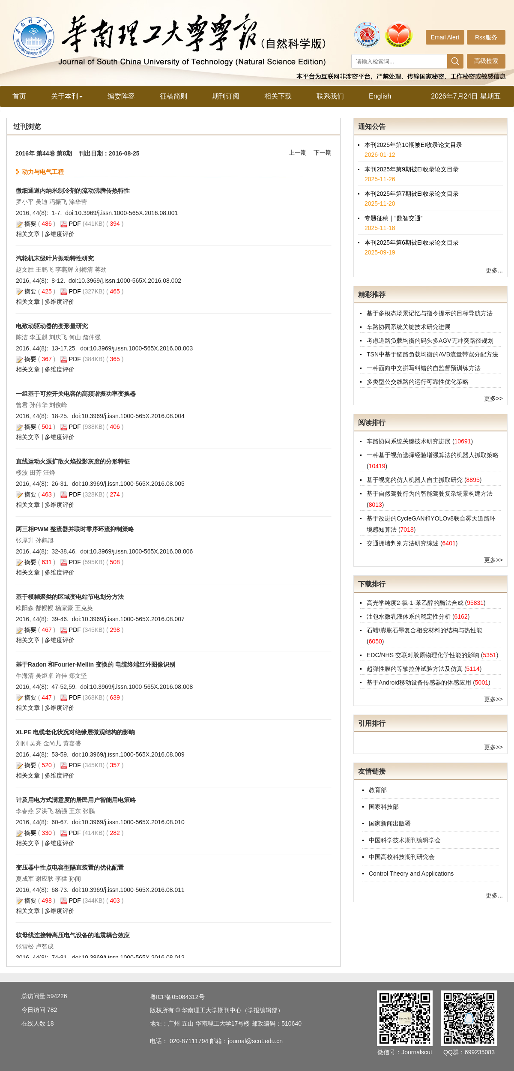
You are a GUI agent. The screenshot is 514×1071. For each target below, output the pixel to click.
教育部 (378, 790)
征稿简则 (173, 96)
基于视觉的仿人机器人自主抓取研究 (415, 479)
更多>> (493, 398)
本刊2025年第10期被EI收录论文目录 (413, 152)
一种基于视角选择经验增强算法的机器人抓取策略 (433, 455)
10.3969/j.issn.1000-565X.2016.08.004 (133, 416)
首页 (19, 96)
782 (52, 1009)
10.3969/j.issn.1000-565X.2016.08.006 (141, 551)
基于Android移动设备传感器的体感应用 (420, 682)
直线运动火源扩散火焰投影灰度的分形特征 (73, 461)
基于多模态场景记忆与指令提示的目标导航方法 (430, 313)
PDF (75, 223)
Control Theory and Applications (411, 873)
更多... (494, 270)
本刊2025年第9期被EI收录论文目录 (412, 177)
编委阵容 (121, 96)
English (380, 96)
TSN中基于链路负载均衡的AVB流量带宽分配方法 (432, 354)
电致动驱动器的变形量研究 (52, 326)
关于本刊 (67, 96)
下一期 (323, 152)
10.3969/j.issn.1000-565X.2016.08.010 (133, 822)
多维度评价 (60, 233)
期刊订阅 (225, 96)
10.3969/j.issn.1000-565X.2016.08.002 (130, 280)
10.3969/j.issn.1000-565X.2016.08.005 (133, 483)
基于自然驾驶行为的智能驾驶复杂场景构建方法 (430, 493)
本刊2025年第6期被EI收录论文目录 (412, 250)
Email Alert (445, 37)
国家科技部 (384, 806)
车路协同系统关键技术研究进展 (409, 326)
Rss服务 (486, 37)
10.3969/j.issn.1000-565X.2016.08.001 (126, 212)
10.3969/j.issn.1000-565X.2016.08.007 (133, 619)
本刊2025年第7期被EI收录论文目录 (412, 201)
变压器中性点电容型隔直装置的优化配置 (70, 867)
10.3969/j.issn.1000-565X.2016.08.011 (133, 889)
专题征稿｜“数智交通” (393, 225)
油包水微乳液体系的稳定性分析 (409, 616)
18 (50, 1023)
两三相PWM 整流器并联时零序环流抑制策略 (75, 529)
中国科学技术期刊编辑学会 (405, 840)
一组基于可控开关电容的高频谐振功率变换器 (76, 393)
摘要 (30, 223)
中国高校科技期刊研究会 (402, 856)
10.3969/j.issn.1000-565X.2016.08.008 (141, 686)
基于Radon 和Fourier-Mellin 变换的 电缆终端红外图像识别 (95, 664)
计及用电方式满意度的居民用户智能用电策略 (76, 799)
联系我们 (330, 96)
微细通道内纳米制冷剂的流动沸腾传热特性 (73, 190)
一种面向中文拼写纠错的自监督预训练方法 (424, 368)
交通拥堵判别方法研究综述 (403, 543)
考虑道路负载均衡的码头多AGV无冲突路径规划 (430, 340)
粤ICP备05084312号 (177, 996)
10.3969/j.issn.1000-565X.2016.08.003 (141, 348)
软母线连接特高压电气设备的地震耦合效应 (73, 935)
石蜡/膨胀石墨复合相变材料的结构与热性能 (424, 630)
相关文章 (28, 233)
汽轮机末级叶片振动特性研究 (55, 258)
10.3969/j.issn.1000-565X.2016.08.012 (133, 957)
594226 (57, 996)
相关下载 (278, 96)
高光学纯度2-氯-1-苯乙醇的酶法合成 (416, 602)
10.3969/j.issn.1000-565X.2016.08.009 (133, 754)
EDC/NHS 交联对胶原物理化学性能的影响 (424, 655)
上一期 (298, 152)
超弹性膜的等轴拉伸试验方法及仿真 (415, 668)
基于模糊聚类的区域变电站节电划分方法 (70, 596)
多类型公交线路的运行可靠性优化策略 (418, 381)
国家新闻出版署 (390, 823)
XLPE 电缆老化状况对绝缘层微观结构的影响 (75, 732)
